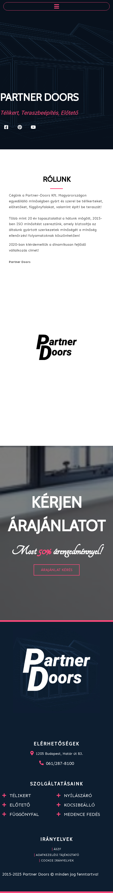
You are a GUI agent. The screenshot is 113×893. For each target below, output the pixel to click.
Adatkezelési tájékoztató (57, 855)
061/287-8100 (60, 763)
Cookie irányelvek (57, 860)
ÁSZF (57, 849)
